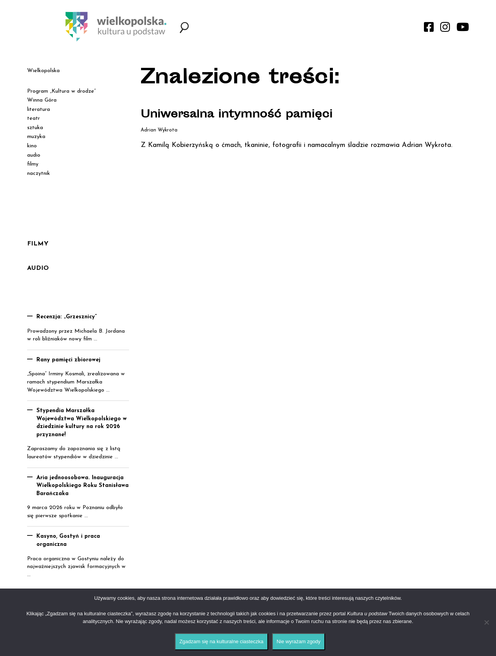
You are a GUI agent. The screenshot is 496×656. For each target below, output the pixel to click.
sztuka (35, 128)
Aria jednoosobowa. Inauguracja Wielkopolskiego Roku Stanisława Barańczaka (82, 486)
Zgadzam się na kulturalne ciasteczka (221, 641)
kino (32, 146)
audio (33, 155)
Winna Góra (42, 100)
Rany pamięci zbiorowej (68, 360)
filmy (32, 164)
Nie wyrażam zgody (298, 641)
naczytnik (38, 173)
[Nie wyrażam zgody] (486, 622)
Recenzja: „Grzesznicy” (66, 317)
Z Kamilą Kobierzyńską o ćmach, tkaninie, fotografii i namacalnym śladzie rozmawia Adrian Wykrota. (296, 145)
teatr (33, 118)
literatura (38, 109)
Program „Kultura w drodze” (61, 91)
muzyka (36, 137)
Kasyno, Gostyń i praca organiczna (68, 540)
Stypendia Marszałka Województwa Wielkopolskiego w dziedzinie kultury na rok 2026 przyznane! (81, 423)
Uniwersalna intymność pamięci (236, 115)
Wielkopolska (43, 71)
